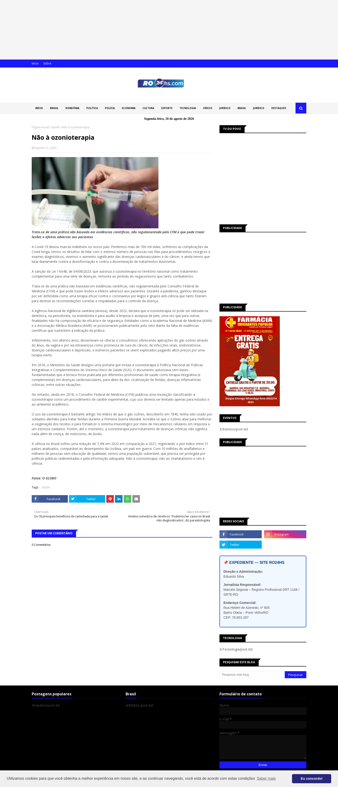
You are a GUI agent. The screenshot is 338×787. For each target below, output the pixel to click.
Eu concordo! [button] (312, 778)
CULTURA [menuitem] (148, 108)
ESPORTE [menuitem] (167, 108)
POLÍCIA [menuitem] (110, 108)
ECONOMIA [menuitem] (128, 108)
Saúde (55, 127)
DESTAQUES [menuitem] (278, 108)
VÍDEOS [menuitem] (207, 108)
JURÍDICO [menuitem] (224, 108)
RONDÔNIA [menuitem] (72, 108)
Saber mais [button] (266, 778)
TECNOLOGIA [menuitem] (188, 108)
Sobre (47, 63)
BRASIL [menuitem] (54, 108)
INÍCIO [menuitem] (39, 108)
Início (35, 63)
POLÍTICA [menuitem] (92, 108)
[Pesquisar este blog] (252, 674)
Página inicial (40, 127)
